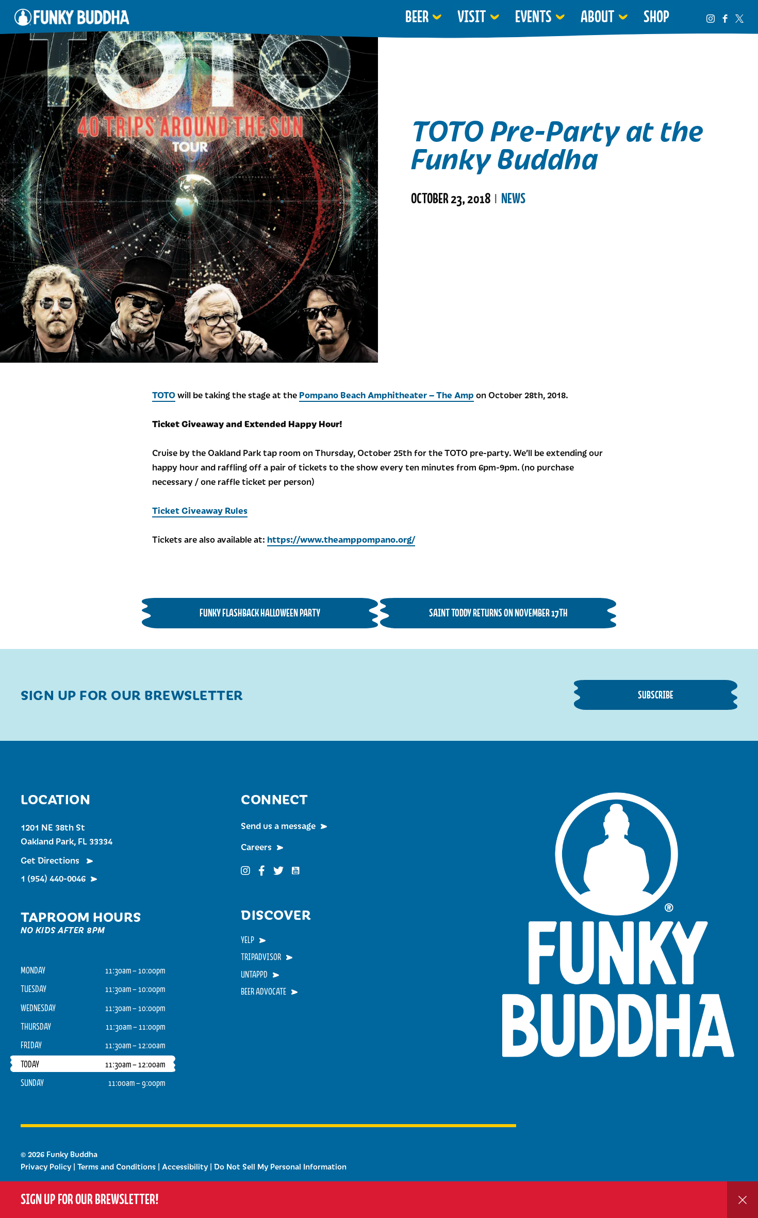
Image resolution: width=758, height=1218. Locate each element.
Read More (437, 246)
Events (533, 16)
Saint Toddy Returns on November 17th (498, 613)
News (513, 198)
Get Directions (51, 860)
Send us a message (278, 825)
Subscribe (655, 695)
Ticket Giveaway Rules (200, 510)
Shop (656, 16)
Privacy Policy (46, 1166)
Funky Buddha (71, 17)
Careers (256, 846)
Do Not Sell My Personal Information (280, 1166)
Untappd (254, 974)
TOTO (163, 394)
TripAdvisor (261, 956)
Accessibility (185, 1166)
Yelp (247, 939)
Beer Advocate (263, 991)
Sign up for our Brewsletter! (90, 1199)
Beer (417, 16)
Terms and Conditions (116, 1166)
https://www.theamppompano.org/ (341, 539)
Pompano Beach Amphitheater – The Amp (386, 394)
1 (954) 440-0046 (53, 878)
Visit (471, 16)
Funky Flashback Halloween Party (260, 613)
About (598, 16)
